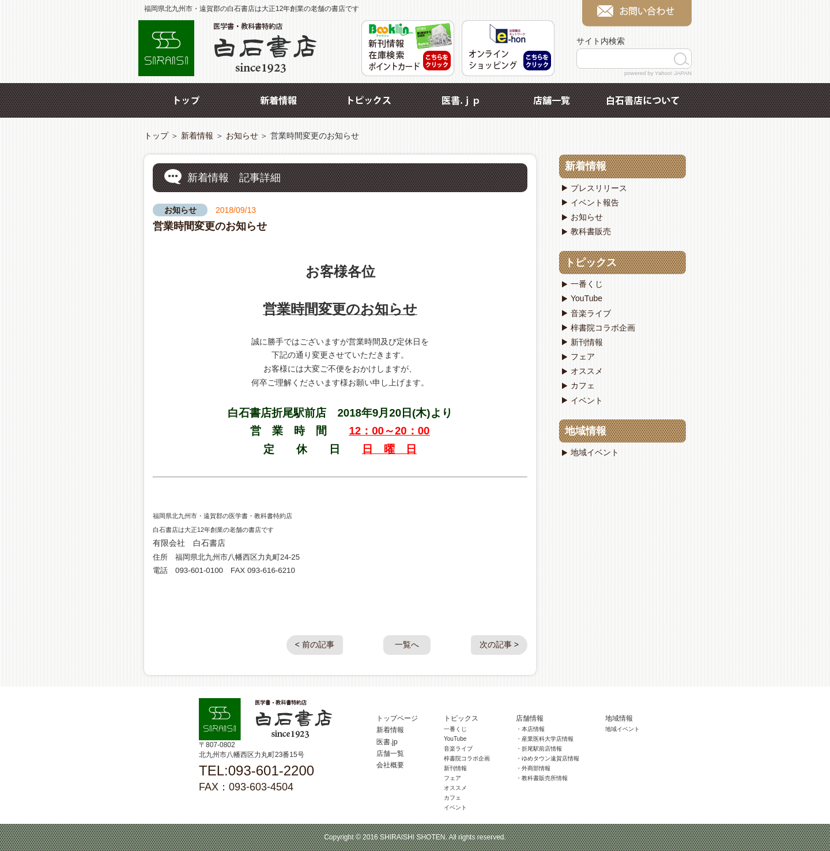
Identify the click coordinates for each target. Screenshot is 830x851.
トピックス (369, 100)
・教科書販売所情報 (542, 778)
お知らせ (242, 135)
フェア (583, 356)
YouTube (586, 298)
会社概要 (390, 765)
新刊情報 (587, 342)
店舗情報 (530, 718)
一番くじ (587, 283)
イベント (587, 400)
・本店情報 (530, 729)
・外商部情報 (533, 768)
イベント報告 (595, 202)
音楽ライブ (591, 313)
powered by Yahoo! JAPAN (658, 73)
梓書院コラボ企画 (603, 327)
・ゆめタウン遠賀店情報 (547, 758)
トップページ (397, 718)
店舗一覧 (551, 100)
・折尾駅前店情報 (539, 748)
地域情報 (585, 431)
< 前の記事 (314, 644)
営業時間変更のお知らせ (210, 226)
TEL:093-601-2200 (256, 770)
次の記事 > (499, 644)
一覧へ (407, 644)
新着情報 (278, 100)
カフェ (583, 385)
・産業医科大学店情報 (545, 739)
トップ (187, 100)
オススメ (587, 371)
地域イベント (595, 452)
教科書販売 (591, 231)
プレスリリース (599, 188)
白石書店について (642, 100)
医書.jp (460, 100)
